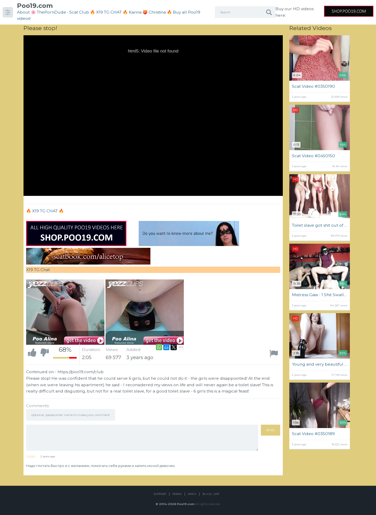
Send (270, 430)
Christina (157, 12)
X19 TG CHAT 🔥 (48, 210)
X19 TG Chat (38, 269)
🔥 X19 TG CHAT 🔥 (109, 12)
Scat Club (79, 12)
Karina (135, 12)
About (23, 12)
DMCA (192, 494)
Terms (176, 494)
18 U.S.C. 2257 (211, 494)
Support (160, 494)
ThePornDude (51, 12)
